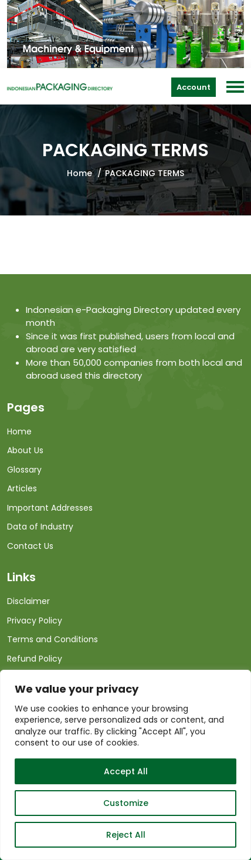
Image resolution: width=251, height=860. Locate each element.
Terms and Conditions (52, 639)
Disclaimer (28, 601)
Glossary (24, 469)
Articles (22, 488)
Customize (125, 803)
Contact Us (30, 546)
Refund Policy (34, 659)
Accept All (126, 771)
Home (79, 173)
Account (194, 87)
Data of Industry (40, 526)
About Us (25, 450)
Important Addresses (50, 508)
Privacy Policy (34, 620)
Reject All (125, 835)
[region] (125, 765)
